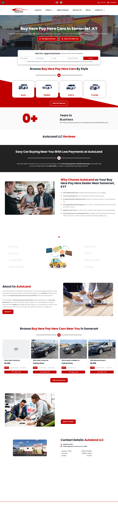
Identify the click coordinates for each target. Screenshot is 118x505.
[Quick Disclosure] (25, 61)
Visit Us (88, 10)
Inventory (38, 10)
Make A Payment (63, 10)
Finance (48, 10)
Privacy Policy (38, 61)
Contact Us (98, 10)
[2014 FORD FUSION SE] (16, 359)
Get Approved (16, 375)
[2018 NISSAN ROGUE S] (102, 359)
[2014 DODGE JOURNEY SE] (73, 359)
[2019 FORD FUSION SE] (44, 359)
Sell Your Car (77, 10)
